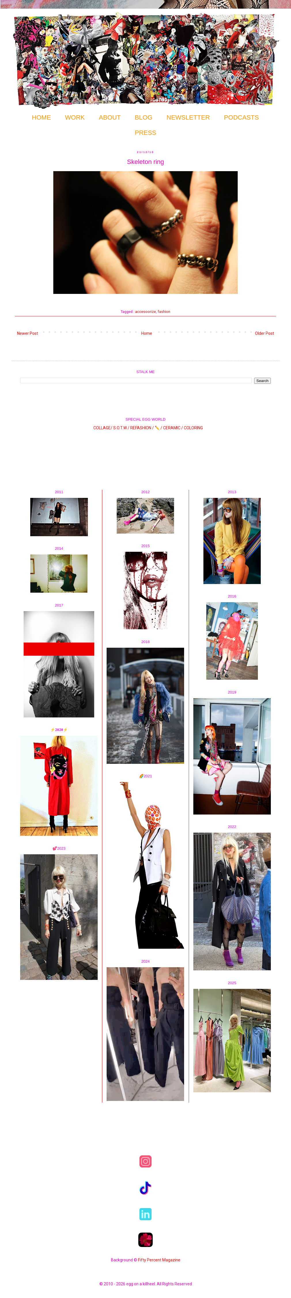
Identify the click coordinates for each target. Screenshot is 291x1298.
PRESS (145, 132)
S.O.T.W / (121, 427)
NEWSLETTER (188, 117)
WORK (75, 117)
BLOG (143, 117)
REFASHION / (142, 427)
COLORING (193, 427)
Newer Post (27, 333)
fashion (164, 311)
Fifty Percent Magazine (159, 1260)
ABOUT (110, 117)
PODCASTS (241, 117)
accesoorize (145, 311)
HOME (41, 117)
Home (146, 333)
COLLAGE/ (102, 427)
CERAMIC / (173, 427)
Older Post (264, 333)
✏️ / (159, 427)
